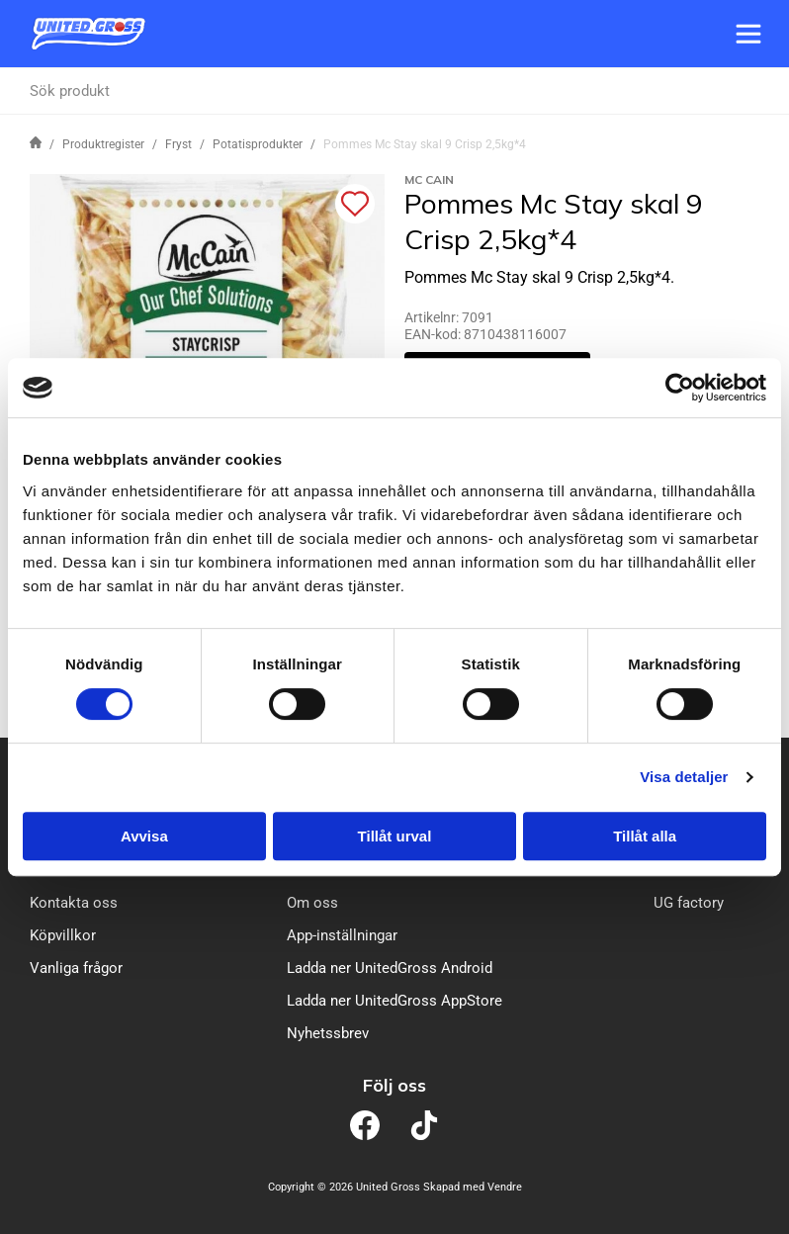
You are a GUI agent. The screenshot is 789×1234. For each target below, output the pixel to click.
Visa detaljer (684, 776)
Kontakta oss (74, 903)
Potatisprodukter (258, 144)
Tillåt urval (395, 836)
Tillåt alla (644, 836)
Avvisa (144, 836)
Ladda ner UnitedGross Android (389, 968)
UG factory (689, 903)
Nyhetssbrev (328, 1033)
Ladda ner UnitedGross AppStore (394, 1001)
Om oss (312, 903)
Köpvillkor (63, 935)
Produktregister (103, 144)
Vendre (504, 1187)
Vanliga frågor (76, 968)
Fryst (178, 144)
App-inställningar (342, 935)
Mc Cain (429, 179)
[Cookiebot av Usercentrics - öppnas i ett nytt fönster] (679, 387)
